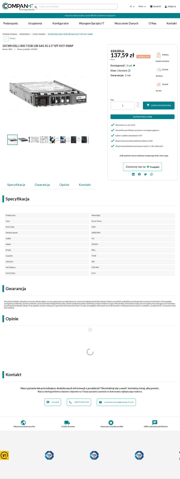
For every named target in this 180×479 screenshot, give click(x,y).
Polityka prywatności (12, 456)
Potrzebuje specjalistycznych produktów (61, 462)
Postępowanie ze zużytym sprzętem (20, 458)
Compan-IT (98, 465)
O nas (152, 23)
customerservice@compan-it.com (116, 359)
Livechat (52, 359)
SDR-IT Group (99, 462)
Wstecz (13, 38)
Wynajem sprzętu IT (91, 23)
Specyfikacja (16, 184)
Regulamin (7, 453)
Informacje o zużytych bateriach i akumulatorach (18, 462)
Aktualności (53, 466)
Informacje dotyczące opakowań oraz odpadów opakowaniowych (20, 467)
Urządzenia (35, 23)
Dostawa (51, 453)
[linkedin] (133, 174)
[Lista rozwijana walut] (143, 6)
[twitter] (145, 174)
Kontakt (172, 23)
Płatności (52, 456)
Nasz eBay (97, 468)
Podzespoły (10, 23)
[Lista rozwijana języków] (132, 6)
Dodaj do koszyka (159, 105)
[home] (15, 7)
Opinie (64, 184)
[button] (85, 56)
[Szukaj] (75, 6)
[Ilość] (122, 105)
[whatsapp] (151, 174)
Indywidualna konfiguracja (60, 458)
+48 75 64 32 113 (79, 359)
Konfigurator (60, 23)
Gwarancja (42, 184)
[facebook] (139, 174)
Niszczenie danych (126, 23)
